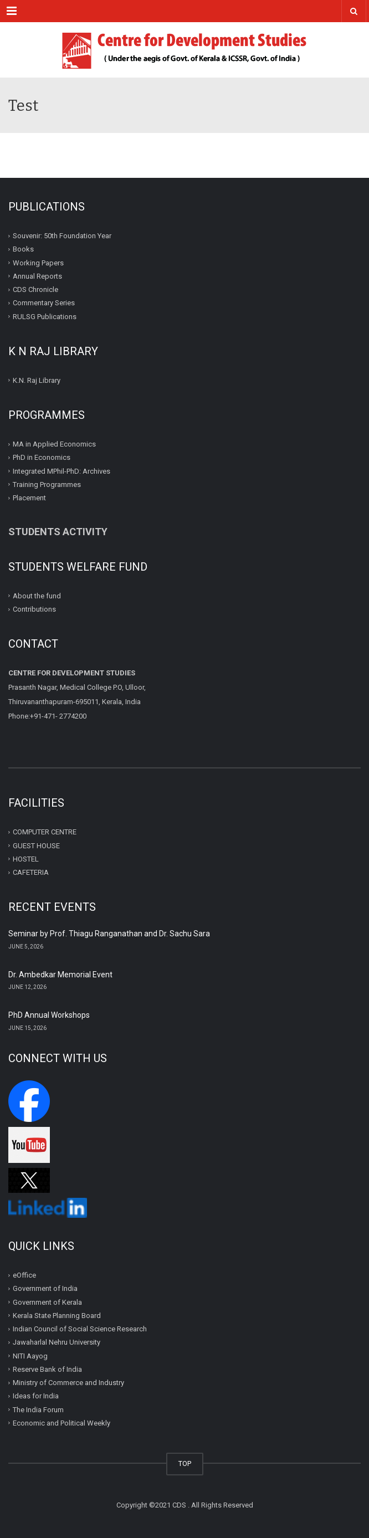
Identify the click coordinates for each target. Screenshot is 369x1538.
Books (23, 249)
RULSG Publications (44, 316)
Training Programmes (47, 484)
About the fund (37, 596)
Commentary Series (44, 303)
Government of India (45, 1288)
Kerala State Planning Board (57, 1315)
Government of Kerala (47, 1302)
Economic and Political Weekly (61, 1423)
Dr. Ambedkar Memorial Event (60, 974)
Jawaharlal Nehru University (56, 1342)
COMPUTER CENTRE (44, 832)
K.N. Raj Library (36, 380)
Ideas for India (36, 1396)
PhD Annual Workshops (49, 1015)
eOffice (24, 1275)
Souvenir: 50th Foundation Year (62, 236)
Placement (29, 498)
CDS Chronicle (35, 289)
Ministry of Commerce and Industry (68, 1382)
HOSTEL (26, 859)
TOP (184, 1463)
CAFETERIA (31, 872)
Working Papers (38, 262)
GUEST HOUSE (36, 845)
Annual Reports (37, 276)
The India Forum (38, 1410)
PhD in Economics (41, 457)
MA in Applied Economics (54, 444)
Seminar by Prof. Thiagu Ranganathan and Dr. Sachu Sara (109, 933)
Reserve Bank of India (47, 1369)
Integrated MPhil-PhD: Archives (61, 470)
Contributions (35, 609)
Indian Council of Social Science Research (80, 1329)
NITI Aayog (30, 1356)
